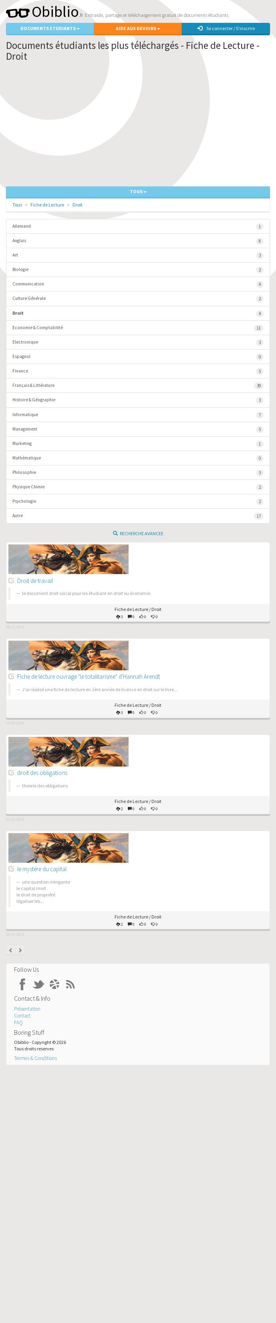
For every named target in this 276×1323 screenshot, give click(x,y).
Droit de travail (35, 581)
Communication (138, 284)
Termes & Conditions (35, 1058)
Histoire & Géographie (138, 400)
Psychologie (138, 501)
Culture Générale (138, 298)
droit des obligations (42, 773)
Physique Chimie (138, 487)
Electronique (138, 342)
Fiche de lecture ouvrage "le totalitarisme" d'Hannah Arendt (88, 676)
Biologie (138, 270)
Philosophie (138, 472)
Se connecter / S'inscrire (226, 28)
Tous (17, 205)
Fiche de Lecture (47, 205)
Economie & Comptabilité (138, 328)
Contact (22, 1015)
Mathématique (138, 458)
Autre (138, 516)
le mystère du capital (41, 869)
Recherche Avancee (138, 533)
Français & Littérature (138, 385)
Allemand (138, 226)
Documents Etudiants (50, 28)
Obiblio (42, 11)
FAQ (18, 1022)
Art (138, 255)
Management (138, 429)
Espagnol (138, 357)
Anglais (138, 241)
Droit (78, 205)
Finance (138, 371)
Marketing (138, 444)
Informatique (138, 415)
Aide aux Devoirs (138, 28)
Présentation (27, 1008)
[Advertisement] (138, 126)
